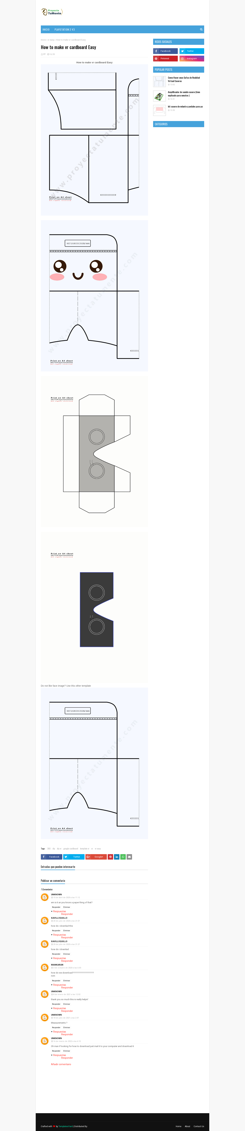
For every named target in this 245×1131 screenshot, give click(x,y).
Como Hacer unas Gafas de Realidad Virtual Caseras (184, 79)
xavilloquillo (59, 918)
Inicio (43, 40)
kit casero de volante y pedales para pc (185, 106)
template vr (84, 848)
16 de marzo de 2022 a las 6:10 (67, 1041)
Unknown (56, 894)
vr (92, 848)
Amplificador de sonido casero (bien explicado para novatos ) (184, 93)
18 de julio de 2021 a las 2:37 (66, 1018)
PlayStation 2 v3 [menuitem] (65, 29)
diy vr (59, 848)
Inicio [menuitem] (46, 29)
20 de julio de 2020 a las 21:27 (66, 944)
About (187, 1126)
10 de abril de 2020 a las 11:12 (66, 897)
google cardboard (70, 848)
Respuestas (59, 911)
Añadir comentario (61, 1064)
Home (178, 1126)
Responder (56, 907)
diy (54, 848)
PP (44, 54)
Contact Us (199, 1126)
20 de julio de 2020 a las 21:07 (66, 921)
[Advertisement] (142, 12)
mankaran (57, 965)
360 (49, 848)
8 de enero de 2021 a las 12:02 (66, 994)
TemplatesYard (66, 1126)
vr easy (51, 40)
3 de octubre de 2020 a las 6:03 (67, 968)
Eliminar (66, 907)
